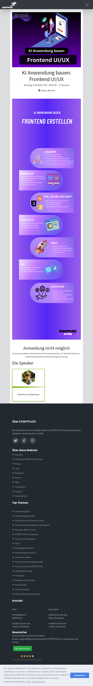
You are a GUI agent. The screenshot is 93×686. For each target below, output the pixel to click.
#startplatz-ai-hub (58, 353)
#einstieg (63, 356)
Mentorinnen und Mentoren (26, 594)
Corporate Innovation (23, 539)
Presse (16, 463)
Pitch (16, 543)
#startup (45, 353)
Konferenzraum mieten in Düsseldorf (30, 525)
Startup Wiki (19, 584)
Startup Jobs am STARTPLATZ (27, 566)
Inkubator (18, 575)
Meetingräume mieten (24, 552)
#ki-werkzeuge (52, 356)
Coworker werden (21, 557)
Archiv (16, 477)
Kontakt (17, 454)
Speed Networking (22, 571)
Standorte (18, 473)
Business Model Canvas (24, 529)
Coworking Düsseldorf (23, 516)
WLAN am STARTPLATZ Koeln (27, 459)
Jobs (16, 468)
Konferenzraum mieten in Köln (28, 520)
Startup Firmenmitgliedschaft (27, 561)
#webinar (40, 356)
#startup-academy (21, 353)
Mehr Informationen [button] (36, 682)
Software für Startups (23, 580)
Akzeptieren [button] (79, 675)
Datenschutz (19, 496)
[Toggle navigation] (87, 5)
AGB (15, 482)
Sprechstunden (20, 589)
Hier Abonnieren (22, 648)
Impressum (19, 486)
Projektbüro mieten (23, 548)
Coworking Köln (21, 511)
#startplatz (35, 353)
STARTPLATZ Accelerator (25, 534)
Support (17, 491)
